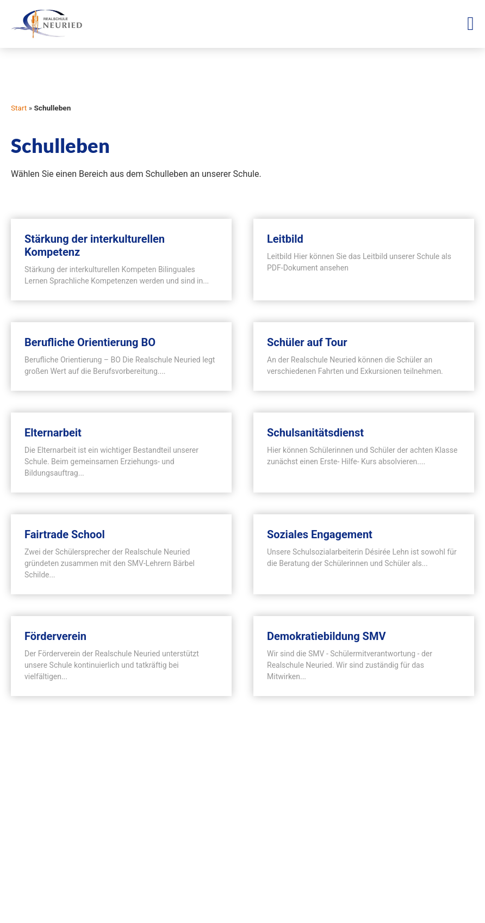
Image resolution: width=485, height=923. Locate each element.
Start (19, 107)
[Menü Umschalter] (470, 23)
